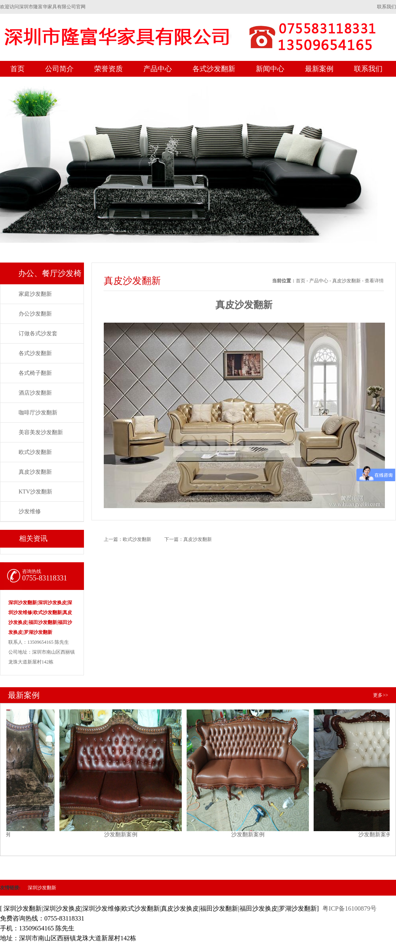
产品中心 (157, 69)
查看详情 (374, 281)
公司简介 (59, 69)
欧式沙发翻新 (35, 452)
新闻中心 (270, 69)
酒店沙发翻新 (35, 393)
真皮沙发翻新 (35, 472)
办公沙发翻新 (35, 314)
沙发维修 (30, 511)
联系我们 (386, 6)
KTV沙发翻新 (35, 492)
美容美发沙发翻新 (41, 432)
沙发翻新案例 (125, 770)
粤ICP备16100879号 (349, 908)
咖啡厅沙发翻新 (38, 413)
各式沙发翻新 (213, 69)
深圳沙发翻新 (42, 887)
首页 (17, 69)
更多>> (380, 695)
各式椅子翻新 (35, 373)
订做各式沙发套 (38, 333)
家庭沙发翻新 (35, 294)
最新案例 (319, 69)
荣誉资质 (108, 69)
